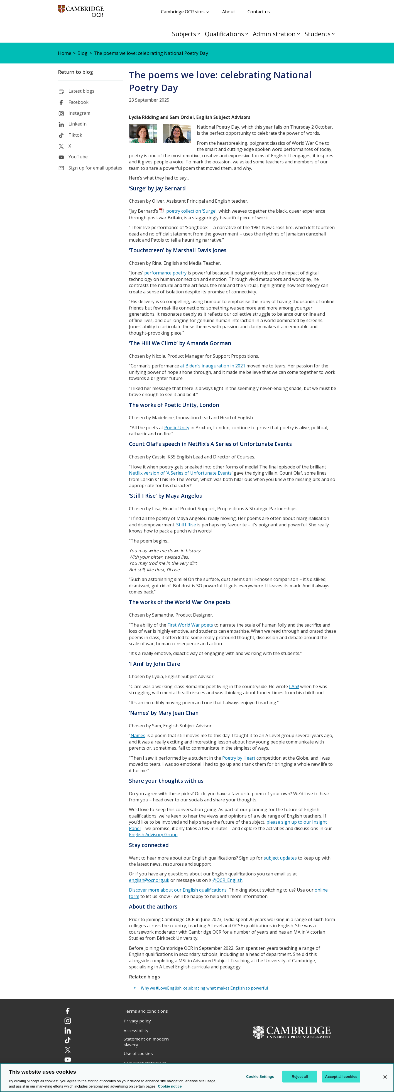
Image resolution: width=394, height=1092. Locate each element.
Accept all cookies (341, 1076)
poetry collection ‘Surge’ (191, 211)
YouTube (78, 157)
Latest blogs (81, 91)
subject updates (280, 858)
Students (318, 34)
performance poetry (165, 273)
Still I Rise (186, 525)
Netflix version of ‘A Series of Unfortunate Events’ (181, 473)
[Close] (385, 1077)
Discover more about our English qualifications (178, 890)
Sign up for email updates (95, 168)
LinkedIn (77, 124)
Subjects (184, 34)
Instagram (79, 113)
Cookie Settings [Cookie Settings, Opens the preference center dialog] (260, 1076)
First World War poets (190, 625)
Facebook (78, 102)
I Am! (294, 686)
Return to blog (75, 71)
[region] (197, 1077)
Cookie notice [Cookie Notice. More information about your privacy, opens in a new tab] (170, 1086)
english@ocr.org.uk (149, 880)
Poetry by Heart (238, 758)
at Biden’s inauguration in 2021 (212, 366)
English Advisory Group (153, 834)
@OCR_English (227, 880)
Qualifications (224, 34)
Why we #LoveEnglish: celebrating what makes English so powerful (204, 988)
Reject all (300, 1076)
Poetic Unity (176, 427)
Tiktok (75, 135)
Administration (274, 34)
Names (138, 735)
